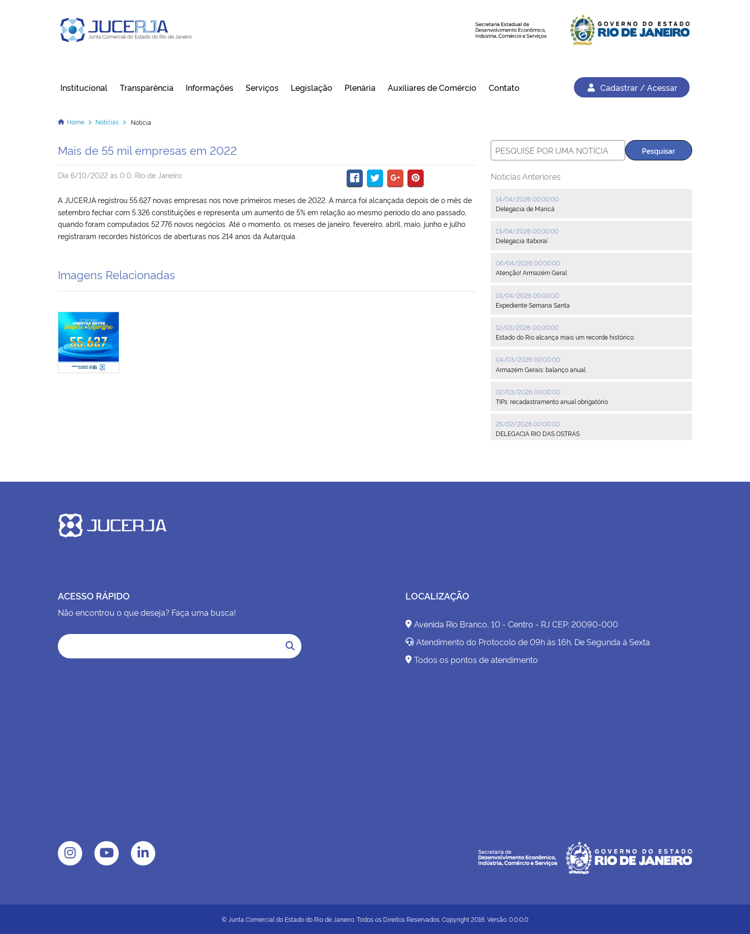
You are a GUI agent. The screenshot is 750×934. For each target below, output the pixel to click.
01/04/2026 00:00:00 (527, 295)
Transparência (147, 87)
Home (75, 121)
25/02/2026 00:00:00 (528, 423)
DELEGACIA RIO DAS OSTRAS (537, 433)
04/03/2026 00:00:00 (528, 359)
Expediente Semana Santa (533, 305)
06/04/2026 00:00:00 (528, 262)
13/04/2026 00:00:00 (527, 230)
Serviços (262, 87)
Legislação (311, 87)
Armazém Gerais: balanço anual (541, 369)
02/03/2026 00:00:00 (528, 391)
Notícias (107, 121)
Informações (209, 87)
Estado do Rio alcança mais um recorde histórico (565, 336)
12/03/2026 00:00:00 (527, 327)
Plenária (360, 87)
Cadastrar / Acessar (631, 87)
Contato (504, 87)
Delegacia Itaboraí (522, 240)
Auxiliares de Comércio (432, 87)
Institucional (84, 87)
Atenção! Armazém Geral (531, 272)
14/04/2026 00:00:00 (527, 198)
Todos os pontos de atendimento (471, 659)
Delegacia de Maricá (525, 208)
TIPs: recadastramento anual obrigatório (552, 401)
